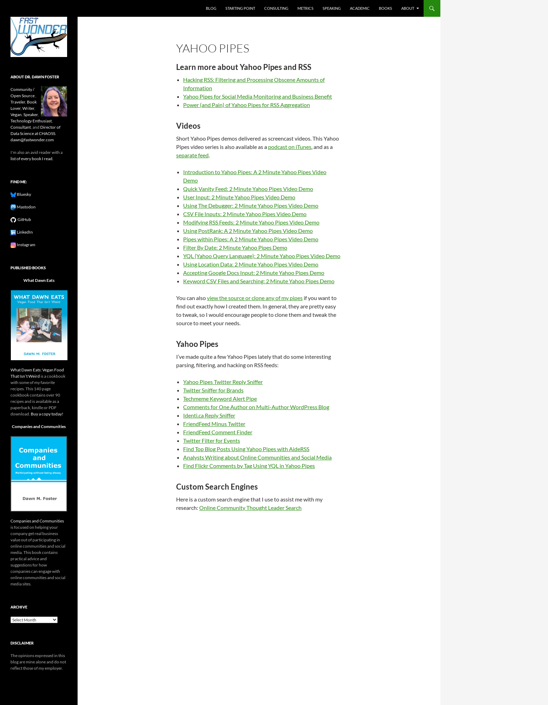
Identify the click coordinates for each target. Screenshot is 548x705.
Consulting (276, 8)
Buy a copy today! (47, 413)
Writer (28, 108)
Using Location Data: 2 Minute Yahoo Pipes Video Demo (250, 264)
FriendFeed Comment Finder (217, 432)
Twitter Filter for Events (211, 440)
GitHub (23, 219)
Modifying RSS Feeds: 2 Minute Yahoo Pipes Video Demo (251, 222)
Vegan (16, 114)
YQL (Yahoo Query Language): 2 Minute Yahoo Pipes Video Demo (261, 255)
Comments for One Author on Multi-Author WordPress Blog (256, 407)
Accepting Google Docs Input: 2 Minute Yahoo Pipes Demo (253, 272)
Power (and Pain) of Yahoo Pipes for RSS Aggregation (246, 104)
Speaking (332, 8)
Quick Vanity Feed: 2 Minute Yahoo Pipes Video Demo (248, 188)
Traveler (17, 102)
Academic (360, 8)
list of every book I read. (31, 158)
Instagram (25, 244)
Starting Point (240, 8)
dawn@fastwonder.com (32, 139)
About (407, 8)
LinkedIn (24, 232)
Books (385, 8)
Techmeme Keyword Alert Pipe (220, 398)
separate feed (192, 155)
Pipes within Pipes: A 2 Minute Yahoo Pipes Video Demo (250, 239)
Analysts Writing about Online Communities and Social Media (257, 457)
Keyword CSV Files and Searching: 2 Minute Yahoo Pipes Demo (258, 281)
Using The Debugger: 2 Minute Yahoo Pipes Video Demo (250, 205)
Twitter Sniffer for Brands (213, 390)
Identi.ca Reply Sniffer (209, 415)
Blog (211, 8)
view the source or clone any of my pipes (255, 297)
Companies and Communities (39, 426)
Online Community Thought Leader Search (250, 507)
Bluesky (23, 194)
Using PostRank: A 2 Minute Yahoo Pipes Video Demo (248, 230)
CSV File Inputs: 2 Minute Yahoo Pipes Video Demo (245, 214)
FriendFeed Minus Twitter (214, 423)
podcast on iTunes (289, 146)
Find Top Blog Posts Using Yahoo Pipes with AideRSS (246, 449)
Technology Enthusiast (31, 120)
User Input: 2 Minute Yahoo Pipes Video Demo (239, 197)
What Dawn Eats (39, 280)
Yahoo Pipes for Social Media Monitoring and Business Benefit (257, 96)
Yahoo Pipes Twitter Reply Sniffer (223, 381)
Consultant (20, 127)
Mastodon (26, 206)
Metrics (305, 8)
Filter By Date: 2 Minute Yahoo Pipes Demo (235, 247)
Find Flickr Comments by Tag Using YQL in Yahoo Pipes (249, 465)
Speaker (30, 114)
